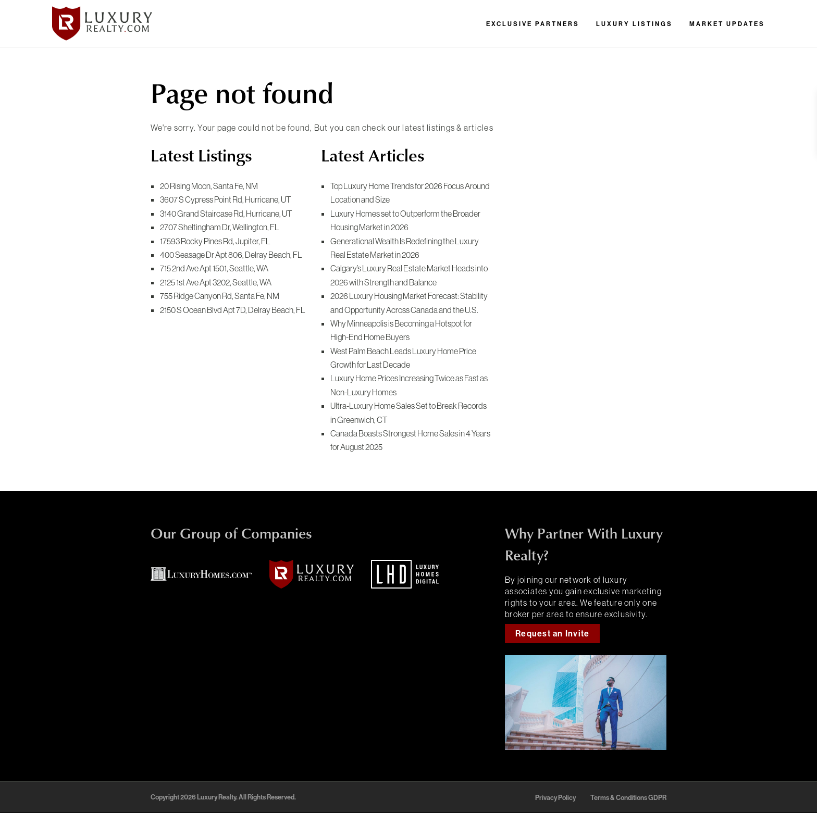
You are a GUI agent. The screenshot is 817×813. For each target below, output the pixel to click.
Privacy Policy (555, 798)
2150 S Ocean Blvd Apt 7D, (232, 310)
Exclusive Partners (532, 24)
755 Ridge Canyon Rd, (219, 296)
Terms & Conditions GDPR (628, 798)
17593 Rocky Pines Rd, (215, 241)
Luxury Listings (634, 24)
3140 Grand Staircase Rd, (226, 213)
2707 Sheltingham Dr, (219, 227)
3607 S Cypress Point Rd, (225, 199)
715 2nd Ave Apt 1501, (214, 268)
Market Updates (727, 24)
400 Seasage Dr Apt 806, (231, 254)
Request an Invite (552, 634)
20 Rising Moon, (209, 186)
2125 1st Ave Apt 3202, (215, 282)
